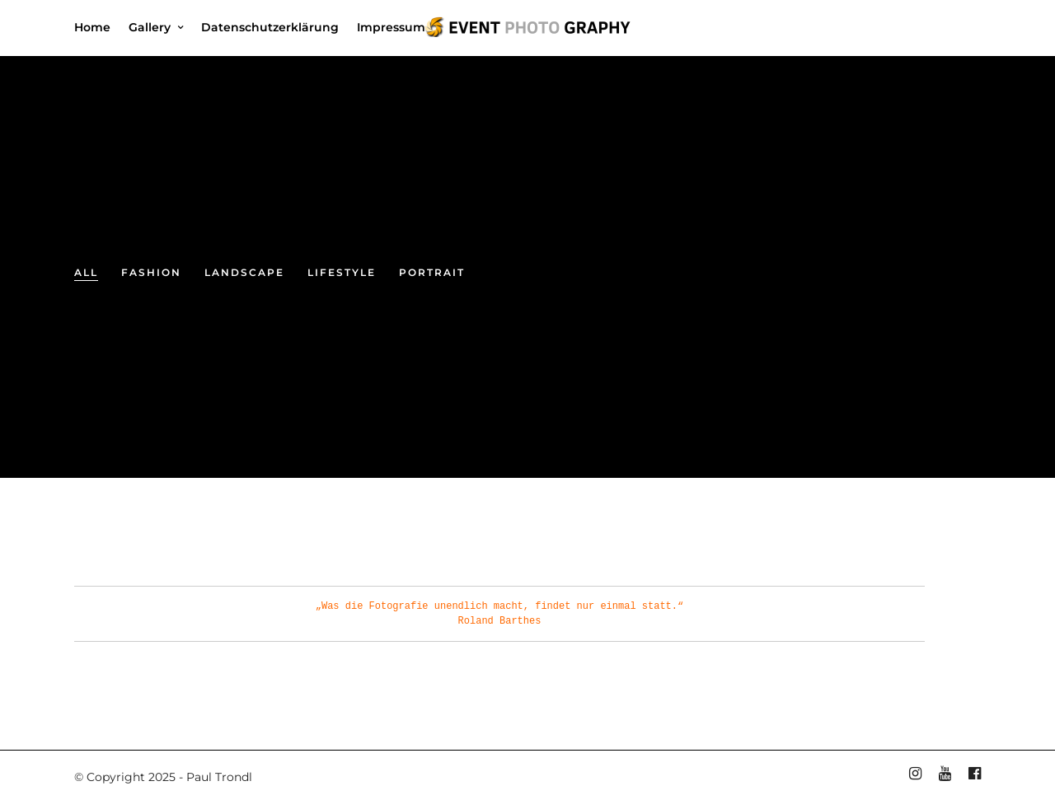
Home (92, 27)
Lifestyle (341, 272)
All (86, 272)
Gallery (150, 27)
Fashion (151, 272)
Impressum (391, 27)
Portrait (432, 272)
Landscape (244, 272)
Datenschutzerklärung (270, 27)
